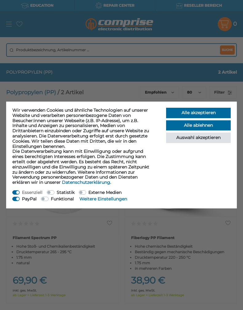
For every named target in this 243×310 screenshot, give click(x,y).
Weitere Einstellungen (103, 199)
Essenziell (32, 192)
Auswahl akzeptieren (198, 137)
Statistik (65, 192)
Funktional (62, 199)
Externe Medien (104, 192)
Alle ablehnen (198, 125)
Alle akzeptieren (198, 112)
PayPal (29, 199)
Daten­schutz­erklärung (86, 182)
